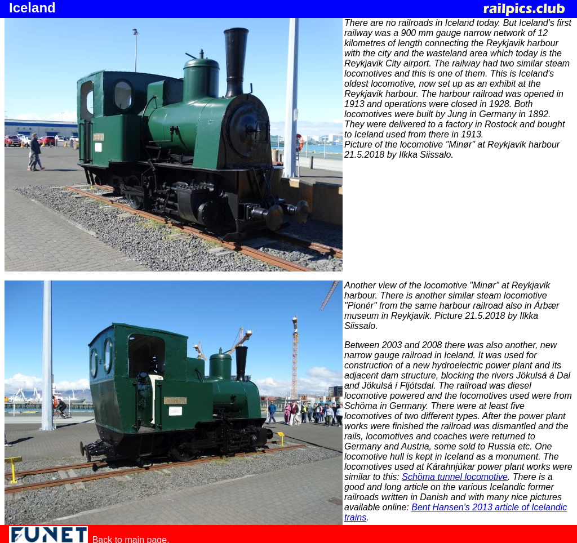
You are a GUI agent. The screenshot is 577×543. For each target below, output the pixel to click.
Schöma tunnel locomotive (455, 477)
